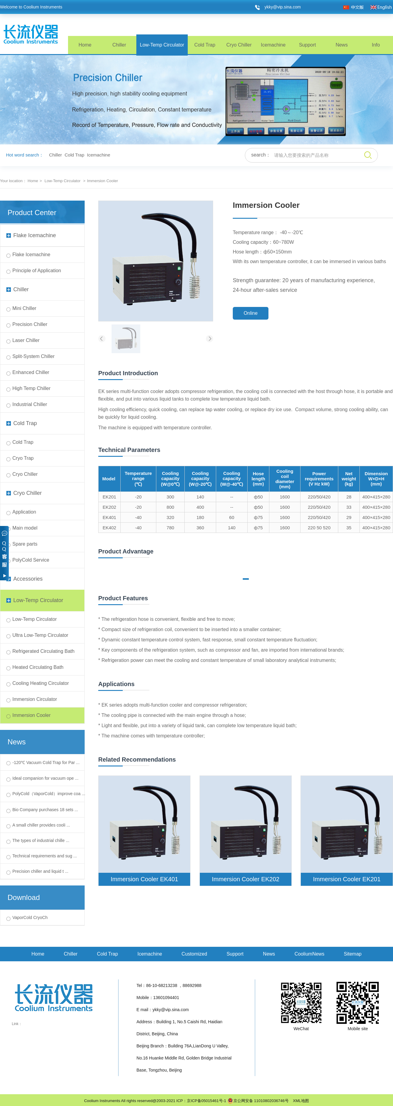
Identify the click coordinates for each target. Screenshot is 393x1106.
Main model (24, 527)
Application (24, 511)
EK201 (109, 496)
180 (200, 517)
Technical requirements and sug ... (44, 855)
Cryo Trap (23, 458)
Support (307, 44)
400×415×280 (376, 496)
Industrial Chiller (29, 404)
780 (170, 527)
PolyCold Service (30, 560)
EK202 (109, 507)
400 (200, 507)
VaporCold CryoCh (29, 917)
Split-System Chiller (33, 356)
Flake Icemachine (31, 235)
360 (200, 527)
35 (349, 527)
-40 (138, 517)
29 (349, 517)
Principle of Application (36, 270)
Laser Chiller (26, 340)
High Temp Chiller (31, 388)
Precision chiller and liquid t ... (40, 871)
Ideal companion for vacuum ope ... (45, 778)
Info (376, 44)
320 (170, 517)
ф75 (258, 517)
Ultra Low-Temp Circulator (40, 635)
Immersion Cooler (31, 715)
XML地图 (299, 1100)
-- (231, 496)
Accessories (24, 579)
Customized (194, 953)
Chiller (119, 44)
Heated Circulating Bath (37, 667)
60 (231, 517)
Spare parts (24, 544)
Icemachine (273, 44)
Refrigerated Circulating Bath (43, 651)
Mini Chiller (24, 308)
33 (349, 507)
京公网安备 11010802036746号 (258, 1101)
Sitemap (353, 953)
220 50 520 (319, 527)
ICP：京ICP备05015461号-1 (201, 1100)
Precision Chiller (29, 324)
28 (349, 496)
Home (85, 44)
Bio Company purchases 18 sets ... (45, 809)
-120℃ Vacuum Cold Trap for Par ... (46, 762)
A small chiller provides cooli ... (41, 825)
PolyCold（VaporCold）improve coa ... (48, 793)
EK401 (109, 517)
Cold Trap (204, 44)
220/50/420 (319, 496)
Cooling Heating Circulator (40, 683)
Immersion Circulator (34, 699)
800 (170, 507)
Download (24, 897)
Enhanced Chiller (30, 372)
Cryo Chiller (239, 44)
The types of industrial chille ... (40, 840)
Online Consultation (250, 315)
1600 (285, 496)
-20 (138, 496)
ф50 (258, 496)
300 (170, 496)
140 (200, 496)
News (342, 44)
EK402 (109, 527)
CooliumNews (309, 953)
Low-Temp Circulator (162, 44)
